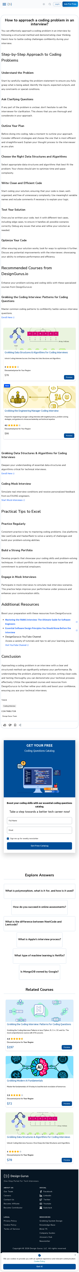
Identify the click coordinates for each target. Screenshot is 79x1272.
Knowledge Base (47, 1225)
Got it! (39, 1266)
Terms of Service (12, 1229)
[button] (43, 4)
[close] (75, 1255)
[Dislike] (10, 725)
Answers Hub (46, 1237)
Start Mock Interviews (13, 500)
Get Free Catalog (39, 846)
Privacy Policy (10, 1221)
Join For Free (70, 4)
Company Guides (47, 1233)
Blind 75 (43, 1229)
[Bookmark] (15, 725)
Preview (69, 377)
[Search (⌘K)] (49, 4)
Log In (57, 4)
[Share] (20, 725)
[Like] (4, 725)
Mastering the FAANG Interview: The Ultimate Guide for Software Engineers (41, 622)
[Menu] (4, 4)
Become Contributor (13, 1207)
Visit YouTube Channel (17, 645)
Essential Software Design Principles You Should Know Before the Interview (41, 630)
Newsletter (45, 1241)
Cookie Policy (39, 1261)
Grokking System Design (51, 1221)
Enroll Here (7, 317)
